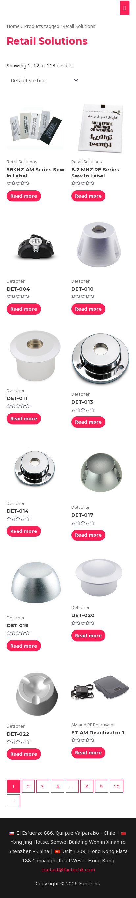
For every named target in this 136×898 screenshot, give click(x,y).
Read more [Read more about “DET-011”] (23, 418)
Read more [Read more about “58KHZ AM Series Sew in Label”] (23, 195)
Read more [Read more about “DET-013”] (88, 421)
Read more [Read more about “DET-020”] (88, 635)
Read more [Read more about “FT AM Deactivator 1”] (88, 752)
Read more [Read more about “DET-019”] (23, 645)
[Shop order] (43, 80)
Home (13, 26)
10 (117, 786)
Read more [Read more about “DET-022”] (23, 753)
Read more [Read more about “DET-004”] (23, 308)
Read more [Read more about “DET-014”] (23, 531)
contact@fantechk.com (68, 869)
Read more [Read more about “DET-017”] (88, 535)
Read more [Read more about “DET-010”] (88, 308)
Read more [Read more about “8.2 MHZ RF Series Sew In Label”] (88, 195)
